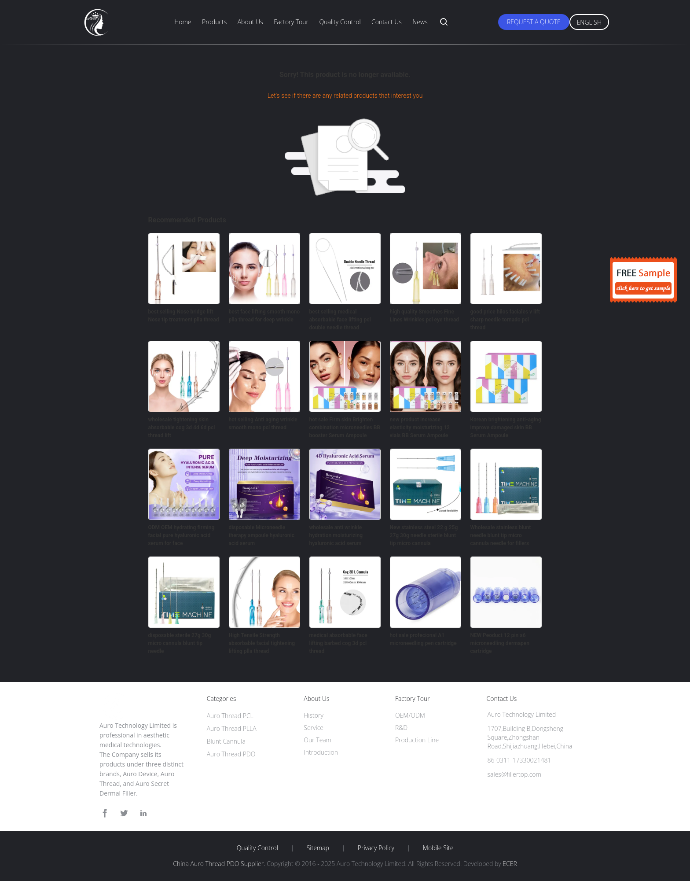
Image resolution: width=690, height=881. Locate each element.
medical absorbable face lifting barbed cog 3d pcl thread (338, 643)
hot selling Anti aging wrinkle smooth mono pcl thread (263, 424)
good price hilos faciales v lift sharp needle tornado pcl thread (505, 320)
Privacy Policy (376, 848)
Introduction (321, 752)
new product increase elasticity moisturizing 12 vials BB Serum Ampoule (420, 428)
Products (214, 22)
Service (313, 727)
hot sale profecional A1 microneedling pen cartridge (423, 639)
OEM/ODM (410, 715)
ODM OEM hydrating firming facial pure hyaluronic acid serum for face (181, 535)
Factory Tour (291, 22)
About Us (250, 22)
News (419, 22)
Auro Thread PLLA (232, 728)
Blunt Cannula (226, 741)
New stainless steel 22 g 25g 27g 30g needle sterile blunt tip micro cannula (424, 535)
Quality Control (339, 22)
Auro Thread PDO (231, 754)
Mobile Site (438, 848)
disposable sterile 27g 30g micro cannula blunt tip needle (179, 643)
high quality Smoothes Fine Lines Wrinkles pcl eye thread (424, 316)
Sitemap (318, 848)
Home (182, 22)
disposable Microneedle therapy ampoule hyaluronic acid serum (261, 535)
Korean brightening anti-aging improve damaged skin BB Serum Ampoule (505, 428)
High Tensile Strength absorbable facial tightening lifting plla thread (262, 643)
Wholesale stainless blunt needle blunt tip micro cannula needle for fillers (500, 535)
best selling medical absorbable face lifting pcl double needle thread (340, 320)
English (589, 22)
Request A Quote (534, 22)
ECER (510, 863)
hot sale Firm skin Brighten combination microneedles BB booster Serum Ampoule (345, 428)
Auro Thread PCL (230, 715)
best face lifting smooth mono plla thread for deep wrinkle (264, 316)
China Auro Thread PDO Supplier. (220, 863)
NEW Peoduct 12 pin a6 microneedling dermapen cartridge (500, 643)
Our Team (317, 740)
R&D (401, 727)
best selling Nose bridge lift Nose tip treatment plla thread (183, 316)
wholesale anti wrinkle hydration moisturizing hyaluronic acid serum (336, 535)
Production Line (417, 740)
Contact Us (386, 22)
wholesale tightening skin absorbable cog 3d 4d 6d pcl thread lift (181, 428)
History (313, 715)
